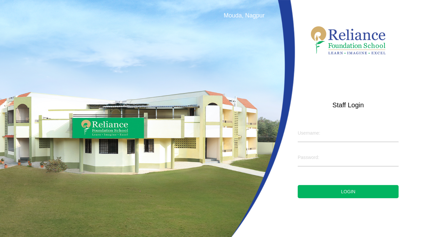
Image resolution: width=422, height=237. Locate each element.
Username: (309, 133)
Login (348, 191)
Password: (308, 157)
